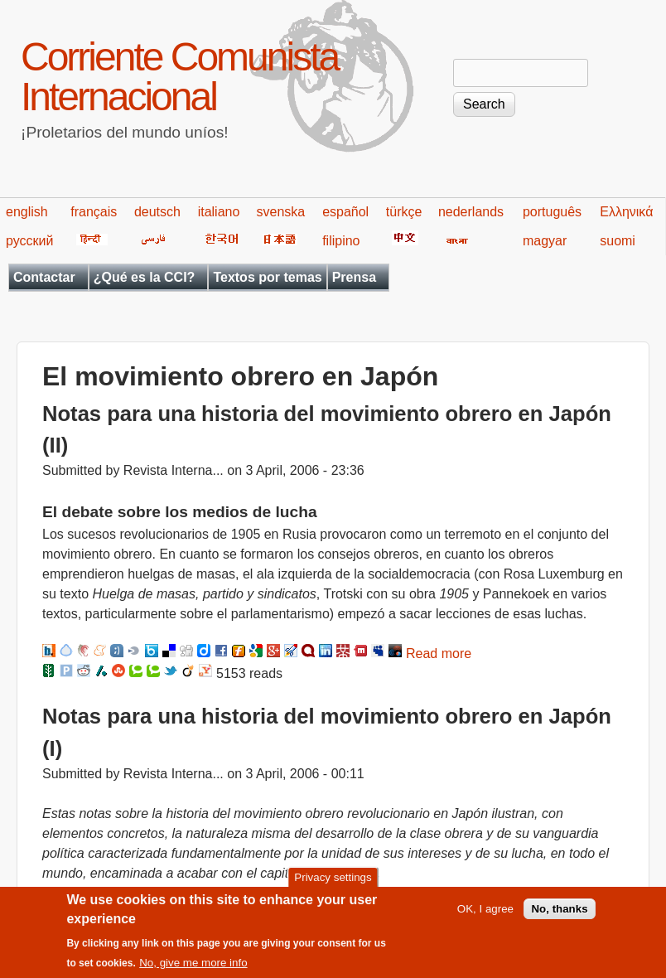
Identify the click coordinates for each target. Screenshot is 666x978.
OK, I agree (485, 914)
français (93, 212)
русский (29, 241)
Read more (438, 653)
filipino (341, 241)
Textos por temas (267, 277)
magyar (545, 241)
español (345, 212)
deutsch (157, 212)
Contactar (44, 277)
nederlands (471, 212)
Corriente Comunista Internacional (179, 77)
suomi (617, 241)
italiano (219, 212)
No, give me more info (193, 967)
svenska (281, 212)
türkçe (404, 212)
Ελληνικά (626, 212)
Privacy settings (332, 882)
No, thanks (559, 914)
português (552, 212)
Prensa (354, 277)
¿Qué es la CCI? (144, 277)
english (27, 212)
